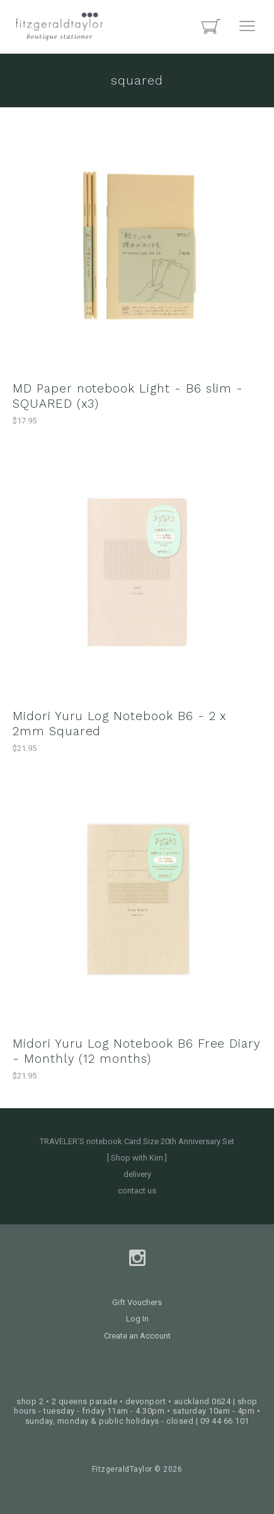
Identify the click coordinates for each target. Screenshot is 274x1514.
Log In (137, 1318)
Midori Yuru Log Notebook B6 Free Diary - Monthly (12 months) (137, 1051)
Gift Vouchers (137, 1302)
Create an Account (137, 1335)
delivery (137, 1174)
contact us (137, 1190)
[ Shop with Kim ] (137, 1157)
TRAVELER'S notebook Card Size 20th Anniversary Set (137, 1141)
